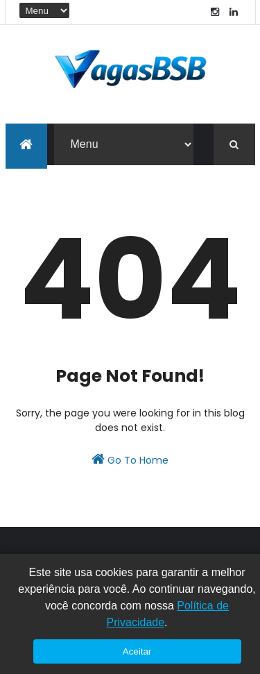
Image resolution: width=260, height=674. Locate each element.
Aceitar (137, 651)
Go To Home (130, 459)
